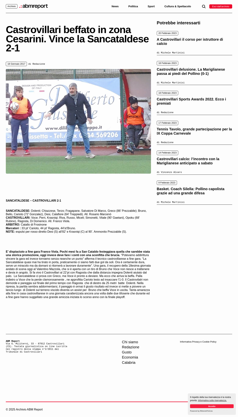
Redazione (130, 347)
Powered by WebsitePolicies (201, 411)
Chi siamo (130, 342)
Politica (133, 6)
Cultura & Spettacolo (177, 6)
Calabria (128, 363)
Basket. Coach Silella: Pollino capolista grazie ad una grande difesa (190, 191)
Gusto (127, 352)
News (115, 6)
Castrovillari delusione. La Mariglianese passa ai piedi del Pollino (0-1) (191, 71)
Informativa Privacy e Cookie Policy (198, 341)
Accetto (211, 406)
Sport (151, 6)
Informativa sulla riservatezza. (212, 400)
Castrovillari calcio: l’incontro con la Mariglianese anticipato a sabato (188, 161)
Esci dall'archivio (220, 6)
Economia (130, 357)
